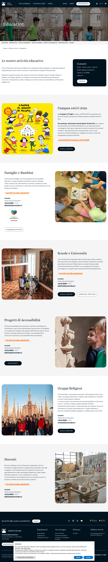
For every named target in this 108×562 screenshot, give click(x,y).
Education (5, 42)
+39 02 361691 (9, 203)
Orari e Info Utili (59, 533)
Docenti (71, 42)
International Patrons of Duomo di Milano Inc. (98, 534)
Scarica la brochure (66, 431)
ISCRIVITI (36, 521)
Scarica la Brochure (66, 149)
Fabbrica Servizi (97, 530)
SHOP (72, 3)
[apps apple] (102, 520)
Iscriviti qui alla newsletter (17, 193)
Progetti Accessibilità (50, 42)
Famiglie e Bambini (37, 42)
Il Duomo (76, 530)
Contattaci (82, 81)
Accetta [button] (88, 557)
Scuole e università (24, 42)
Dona (65, 3)
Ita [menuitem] (100, 3)
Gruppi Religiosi (63, 42)
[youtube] (81, 520)
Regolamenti (42, 530)
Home (5, 48)
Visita (50, 3)
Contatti (75, 533)
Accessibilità (41, 533)
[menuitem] (101, 3)
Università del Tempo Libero (87, 294)
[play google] (93, 520)
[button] (105, 3)
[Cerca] (97, 4)
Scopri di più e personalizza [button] (25, 557)
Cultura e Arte (39, 3)
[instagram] (73, 520)
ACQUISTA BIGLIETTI (83, 3)
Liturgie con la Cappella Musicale (62, 538)
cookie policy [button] (27, 548)
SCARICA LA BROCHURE (66, 294)
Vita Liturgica (24, 3)
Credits (104, 555)
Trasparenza (40, 535)
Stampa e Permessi (43, 537)
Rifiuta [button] (78, 557)
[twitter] (77, 520)
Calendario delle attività (14, 229)
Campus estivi (13, 42)
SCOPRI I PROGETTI (13, 363)
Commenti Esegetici (61, 535)
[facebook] (69, 520)
